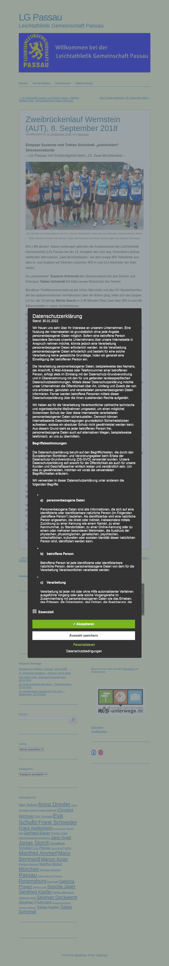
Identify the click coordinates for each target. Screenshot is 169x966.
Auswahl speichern (83, 635)
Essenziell (43, 611)
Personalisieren (84, 644)
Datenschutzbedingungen (84, 651)
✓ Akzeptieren (83, 624)
